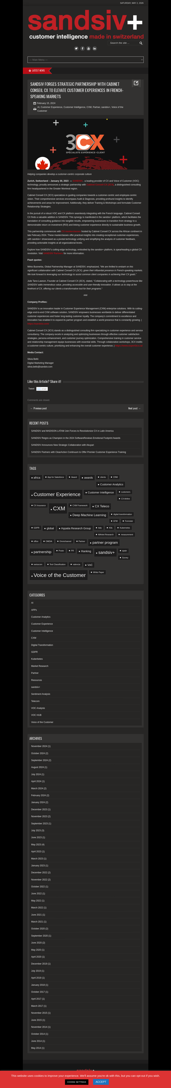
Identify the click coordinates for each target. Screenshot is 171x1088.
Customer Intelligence (74, 107)
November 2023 (39, 816)
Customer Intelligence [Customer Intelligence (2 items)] (101, 492)
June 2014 (36, 1041)
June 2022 (36, 893)
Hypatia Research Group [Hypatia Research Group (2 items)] (76, 528)
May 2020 (36, 950)
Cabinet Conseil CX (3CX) (100, 184)
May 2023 (36, 844)
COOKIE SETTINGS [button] (76, 1082)
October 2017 (38, 992)
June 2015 (36, 1020)
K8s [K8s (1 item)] (110, 528)
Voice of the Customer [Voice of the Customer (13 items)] (60, 575)
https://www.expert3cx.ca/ (129, 345)
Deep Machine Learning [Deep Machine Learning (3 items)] (89, 515)
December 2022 (39, 872)
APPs (34, 610)
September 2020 (39, 935)
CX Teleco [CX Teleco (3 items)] (102, 506)
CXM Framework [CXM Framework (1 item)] (79, 505)
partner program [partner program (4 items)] (105, 542)
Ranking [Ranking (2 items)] (86, 551)
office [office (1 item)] (36, 541)
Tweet (31, 388)
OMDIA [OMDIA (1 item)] (49, 541)
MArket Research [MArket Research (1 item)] (106, 534)
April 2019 (36, 978)
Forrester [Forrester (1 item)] (129, 521)
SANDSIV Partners (53, 253)
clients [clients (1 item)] (103, 477)
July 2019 (36, 971)
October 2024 (38, 753)
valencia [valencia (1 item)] (76, 564)
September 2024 (39, 760)
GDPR (34, 652)
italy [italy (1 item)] (100, 528)
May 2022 (36, 900)
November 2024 (39, 746)
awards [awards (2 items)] (88, 477)
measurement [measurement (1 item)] (127, 534)
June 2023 (36, 837)
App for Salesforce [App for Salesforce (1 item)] (56, 477)
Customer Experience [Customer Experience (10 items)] (57, 494)
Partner (96, 107)
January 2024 (38, 802)
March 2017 (37, 1006)
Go (141, 43)
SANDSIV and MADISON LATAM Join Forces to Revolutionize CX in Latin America (72, 431)
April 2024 (36, 781)
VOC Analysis (38, 708)
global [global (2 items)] (50, 528)
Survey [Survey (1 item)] (125, 557)
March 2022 (37, 907)
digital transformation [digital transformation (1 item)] (122, 514)
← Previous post (38, 408)
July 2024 (36, 774)
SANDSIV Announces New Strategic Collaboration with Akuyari (62, 445)
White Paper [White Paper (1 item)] (98, 572)
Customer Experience (51, 107)
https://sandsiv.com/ (38, 323)
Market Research (39, 666)
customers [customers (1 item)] (125, 492)
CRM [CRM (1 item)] (115, 477)
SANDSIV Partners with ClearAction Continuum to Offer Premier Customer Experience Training (78, 452)
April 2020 (36, 956)
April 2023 (36, 851)
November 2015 (39, 1013)
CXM (89, 107)
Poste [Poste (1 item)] (61, 551)
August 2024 (37, 767)
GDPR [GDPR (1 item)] (37, 528)
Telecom (35, 701)
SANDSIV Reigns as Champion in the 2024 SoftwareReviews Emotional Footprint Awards (75, 438)
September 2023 (39, 823)
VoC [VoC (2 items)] (90, 564)
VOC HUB (36, 715)
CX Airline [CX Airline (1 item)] (125, 499)
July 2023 (36, 830)
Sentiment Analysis (40, 694)
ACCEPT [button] (101, 1081)
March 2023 (37, 858)
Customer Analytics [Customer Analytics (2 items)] (111, 484)
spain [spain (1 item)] (124, 551)
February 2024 (38, 795)
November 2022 (39, 879)
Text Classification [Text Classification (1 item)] (58, 564)
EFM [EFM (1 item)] (115, 521)
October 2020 (38, 928)
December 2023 (39, 809)
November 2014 (39, 1027)
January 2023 (38, 865)
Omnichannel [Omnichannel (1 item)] (65, 541)
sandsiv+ (105, 107)
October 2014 (38, 1034)
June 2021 (36, 914)
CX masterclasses (71, 231)
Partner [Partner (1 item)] (82, 541)
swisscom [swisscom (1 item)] (38, 564)
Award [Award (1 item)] (74, 477)
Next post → (134, 408)
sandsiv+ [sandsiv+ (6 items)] (106, 552)
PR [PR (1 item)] (72, 551)
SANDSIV (78, 181)
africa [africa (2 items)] (37, 477)
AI (38, 107)
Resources (36, 680)
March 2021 (37, 921)
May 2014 (36, 1048)
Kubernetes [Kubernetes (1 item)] (125, 528)
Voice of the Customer (42, 722)
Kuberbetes (37, 659)
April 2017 (36, 999)
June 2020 (36, 942)
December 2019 (39, 963)
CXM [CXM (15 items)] (59, 508)
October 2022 (38, 886)
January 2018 (38, 985)
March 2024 (37, 788)
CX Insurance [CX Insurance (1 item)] (40, 505)
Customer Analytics (41, 617)
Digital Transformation (42, 645)
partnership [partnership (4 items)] (43, 552)
